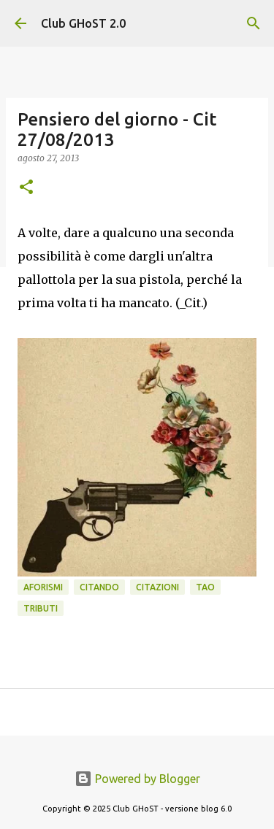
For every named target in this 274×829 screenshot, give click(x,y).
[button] (26, 188)
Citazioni (157, 587)
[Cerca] (253, 23)
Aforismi (43, 587)
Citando (99, 587)
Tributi (40, 608)
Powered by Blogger (137, 778)
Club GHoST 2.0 (83, 23)
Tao (205, 587)
